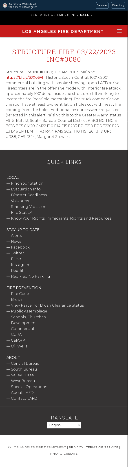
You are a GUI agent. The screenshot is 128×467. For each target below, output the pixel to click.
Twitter (17, 253)
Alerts (16, 236)
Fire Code (20, 294)
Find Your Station (27, 183)
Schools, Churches (28, 317)
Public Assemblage (29, 311)
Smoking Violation (28, 207)
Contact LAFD (24, 398)
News (16, 241)
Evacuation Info (26, 189)
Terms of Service (102, 447)
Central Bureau (25, 363)
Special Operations (29, 387)
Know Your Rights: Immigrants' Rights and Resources (61, 218)
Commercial (22, 329)
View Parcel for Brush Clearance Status (47, 305)
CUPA (16, 334)
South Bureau (24, 369)
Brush (16, 299)
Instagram (21, 265)
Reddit (17, 270)
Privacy (76, 447)
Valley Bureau (23, 375)
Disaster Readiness (29, 195)
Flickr (16, 259)
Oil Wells (19, 346)
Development (24, 323)
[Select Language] (64, 425)
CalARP (18, 340)
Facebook (20, 247)
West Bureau (23, 381)
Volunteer (20, 201)
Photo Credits (64, 453)
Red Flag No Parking (30, 276)
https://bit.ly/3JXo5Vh (25, 77)
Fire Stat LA (21, 212)
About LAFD (22, 393)
